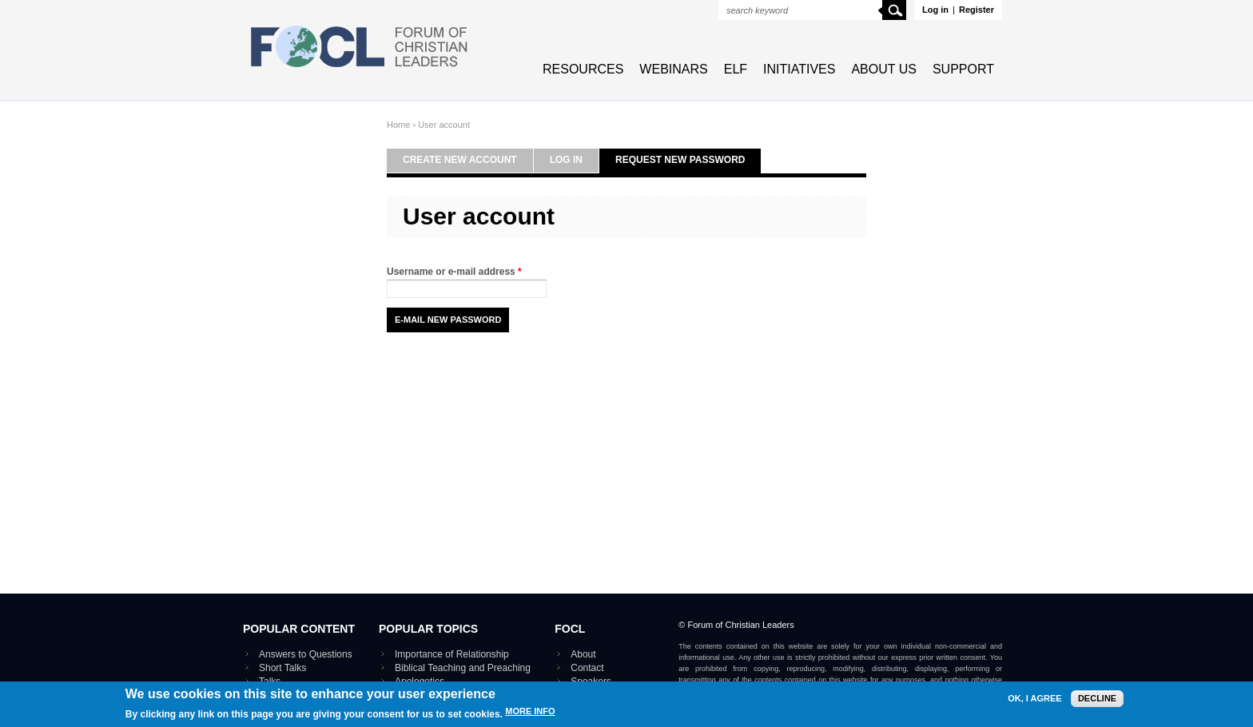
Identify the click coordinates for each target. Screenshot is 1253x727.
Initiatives (799, 69)
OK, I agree (1034, 698)
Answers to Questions (305, 654)
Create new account (460, 159)
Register (976, 9)
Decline (1097, 698)
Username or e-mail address (454, 271)
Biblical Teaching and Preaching (463, 667)
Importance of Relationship (452, 654)
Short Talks (282, 667)
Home (398, 124)
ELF (735, 69)
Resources (583, 69)
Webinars (673, 69)
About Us (884, 69)
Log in (935, 9)
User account (444, 124)
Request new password (680, 159)
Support (963, 69)
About (583, 654)
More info (530, 711)
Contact (587, 667)
